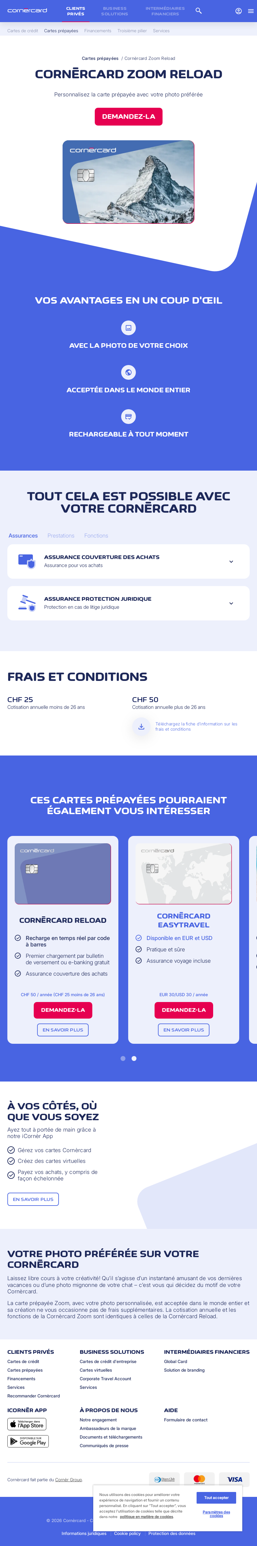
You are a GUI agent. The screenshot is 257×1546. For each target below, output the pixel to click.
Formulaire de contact (186, 1419)
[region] (167, 1508)
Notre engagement (98, 1419)
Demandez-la (128, 116)
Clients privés (76, 11)
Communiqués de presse (104, 1445)
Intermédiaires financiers (165, 11)
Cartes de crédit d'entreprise (108, 1361)
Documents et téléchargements (111, 1436)
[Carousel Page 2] (61, 535)
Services (16, 1387)
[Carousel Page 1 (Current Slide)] (23, 535)
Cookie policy (127, 1533)
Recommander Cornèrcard (33, 1395)
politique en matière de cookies (146, 1516)
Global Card (175, 1361)
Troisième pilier (132, 30)
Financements (21, 1378)
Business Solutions (114, 11)
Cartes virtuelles (96, 1370)
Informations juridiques (84, 1533)
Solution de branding (184, 1370)
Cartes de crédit (23, 1361)
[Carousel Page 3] (96, 535)
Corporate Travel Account (105, 1378)
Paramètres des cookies (216, 1514)
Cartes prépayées (100, 58)
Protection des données (171, 1533)
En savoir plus (63, 1030)
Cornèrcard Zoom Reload (150, 58)
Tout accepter (216, 1497)
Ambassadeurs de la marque (108, 1428)
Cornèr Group (68, 1479)
